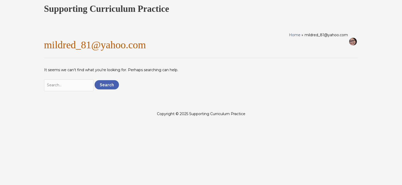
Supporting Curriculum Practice (106, 9)
